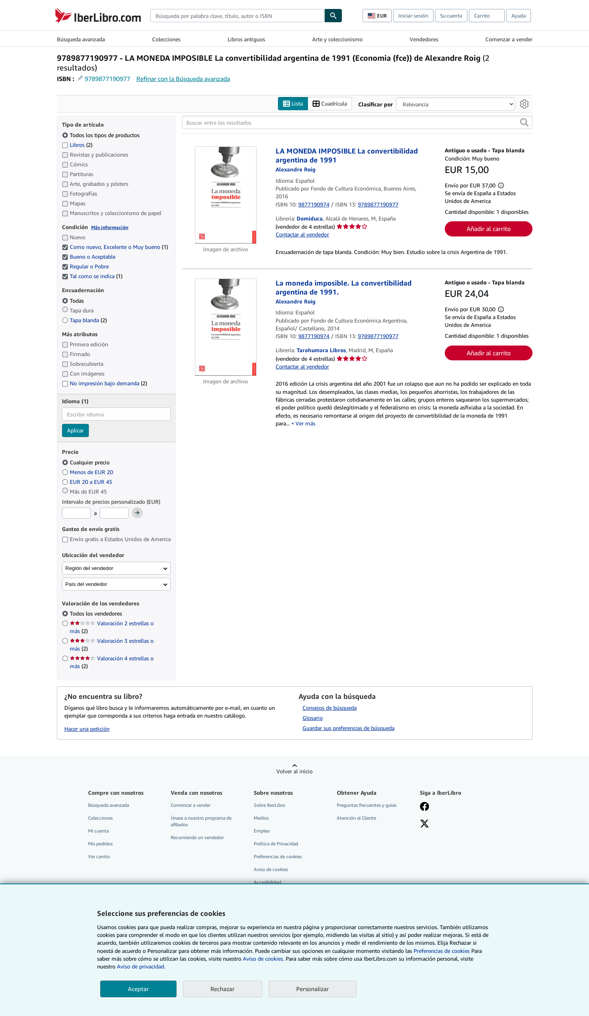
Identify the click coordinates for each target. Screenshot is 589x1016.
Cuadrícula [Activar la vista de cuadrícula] (330, 104)
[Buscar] (333, 15)
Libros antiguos (246, 39)
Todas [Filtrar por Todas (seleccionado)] (73, 300)
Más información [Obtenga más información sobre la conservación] (109, 227)
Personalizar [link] (312, 988)
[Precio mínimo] (76, 513)
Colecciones (166, 39)
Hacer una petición (87, 728)
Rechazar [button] (222, 988)
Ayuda (518, 15)
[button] (524, 122)
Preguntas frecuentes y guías (366, 805)
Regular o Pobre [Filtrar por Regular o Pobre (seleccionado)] (86, 266)
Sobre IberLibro (269, 805)
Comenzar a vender (508, 39)
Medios (261, 818)
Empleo (262, 831)
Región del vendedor (89, 568)
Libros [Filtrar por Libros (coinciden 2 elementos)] (77, 144)
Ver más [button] (305, 423)
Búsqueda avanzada (81, 39)
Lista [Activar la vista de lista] (293, 104)
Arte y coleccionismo (337, 39)
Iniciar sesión (413, 15)
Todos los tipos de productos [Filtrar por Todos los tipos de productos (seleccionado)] (101, 135)
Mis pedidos (100, 844)
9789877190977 (107, 79)
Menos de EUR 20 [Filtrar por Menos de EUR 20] (88, 472)
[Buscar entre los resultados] (357, 122)
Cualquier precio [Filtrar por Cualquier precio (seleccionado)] (86, 462)
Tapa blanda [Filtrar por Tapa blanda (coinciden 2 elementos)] (84, 320)
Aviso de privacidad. (141, 966)
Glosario (312, 717)
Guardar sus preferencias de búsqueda (348, 728)
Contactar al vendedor (302, 234)
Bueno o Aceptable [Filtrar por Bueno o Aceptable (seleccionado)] (89, 256)
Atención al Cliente (356, 818)
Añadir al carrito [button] (489, 229)
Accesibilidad (267, 882)
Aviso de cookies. (263, 958)
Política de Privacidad (276, 844)
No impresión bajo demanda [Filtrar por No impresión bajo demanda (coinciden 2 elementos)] (104, 383)
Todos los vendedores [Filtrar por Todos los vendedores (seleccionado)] (97, 613)
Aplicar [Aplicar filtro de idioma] (75, 430)
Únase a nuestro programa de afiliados (201, 821)
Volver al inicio (294, 771)
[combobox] (237, 15)
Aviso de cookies (271, 869)
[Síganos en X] (424, 824)
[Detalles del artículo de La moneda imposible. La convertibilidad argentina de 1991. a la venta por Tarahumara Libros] (226, 327)
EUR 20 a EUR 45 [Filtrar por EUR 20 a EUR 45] (88, 481)
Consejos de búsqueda (329, 707)
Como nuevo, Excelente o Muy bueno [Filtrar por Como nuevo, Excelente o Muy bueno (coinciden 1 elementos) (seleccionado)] (115, 246)
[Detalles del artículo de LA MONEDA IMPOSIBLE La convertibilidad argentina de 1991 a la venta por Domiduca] (226, 195)
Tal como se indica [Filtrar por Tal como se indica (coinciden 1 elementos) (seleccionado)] (92, 276)
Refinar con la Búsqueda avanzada (183, 79)
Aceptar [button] (138, 988)
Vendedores (424, 39)
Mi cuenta (98, 831)
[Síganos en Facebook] (424, 807)
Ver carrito (99, 856)
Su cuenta (451, 15)
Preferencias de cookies (442, 950)
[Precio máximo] (114, 513)
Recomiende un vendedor (197, 837)
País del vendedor (86, 584)
